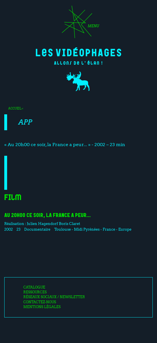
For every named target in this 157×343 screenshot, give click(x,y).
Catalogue (34, 287)
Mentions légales (42, 307)
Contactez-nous (39, 302)
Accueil (14, 108)
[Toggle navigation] (78, 24)
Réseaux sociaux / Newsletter (54, 297)
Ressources (35, 292)
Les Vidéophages (78, 51)
